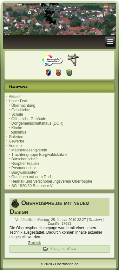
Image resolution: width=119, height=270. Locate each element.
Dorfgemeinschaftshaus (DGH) (37, 123)
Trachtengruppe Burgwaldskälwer (39, 154)
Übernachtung (23, 105)
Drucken (96, 220)
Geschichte (20, 110)
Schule (17, 114)
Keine (71, 249)
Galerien (16, 137)
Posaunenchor (23, 168)
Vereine (15, 145)
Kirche (16, 128)
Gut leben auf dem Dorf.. (32, 177)
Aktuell (14, 96)
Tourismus (17, 132)
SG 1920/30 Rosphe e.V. (32, 186)
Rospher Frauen (25, 163)
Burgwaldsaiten (24, 172)
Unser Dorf (18, 101)
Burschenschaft (24, 159)
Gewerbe (16, 141)
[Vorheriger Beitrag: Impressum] (34, 243)
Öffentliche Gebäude (28, 119)
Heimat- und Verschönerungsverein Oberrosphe (51, 181)
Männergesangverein (29, 150)
